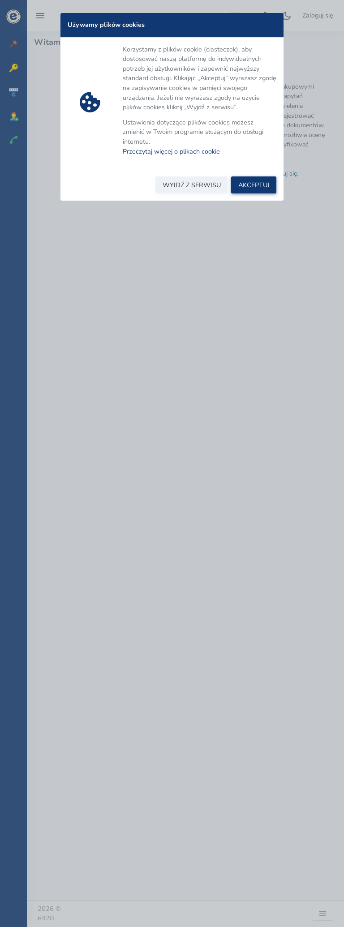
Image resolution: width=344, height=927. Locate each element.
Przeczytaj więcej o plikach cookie (171, 151)
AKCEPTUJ (254, 184)
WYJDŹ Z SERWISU (192, 184)
